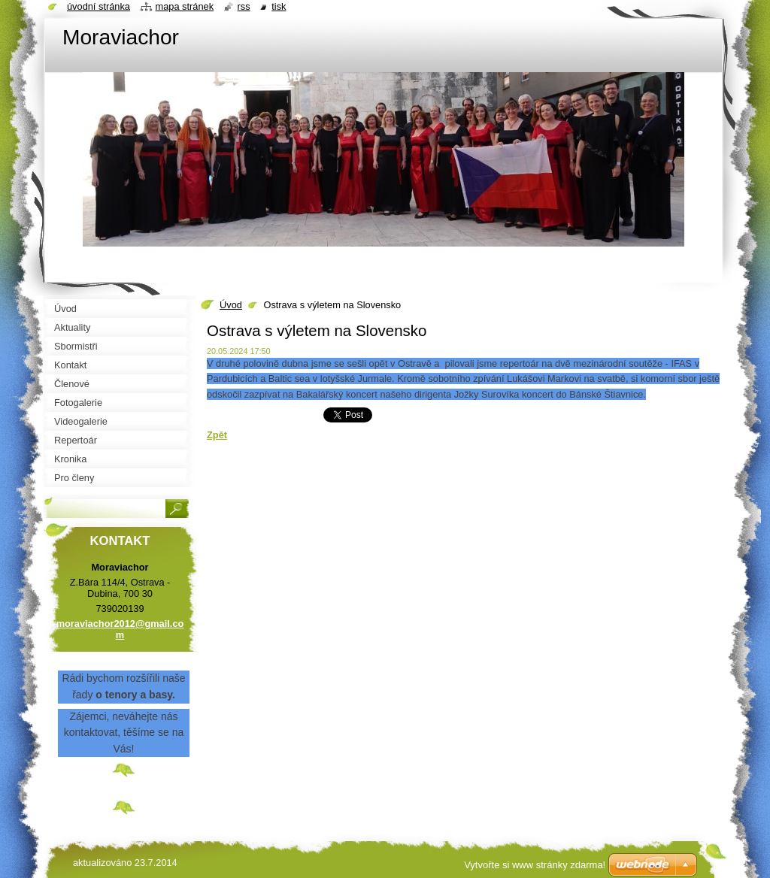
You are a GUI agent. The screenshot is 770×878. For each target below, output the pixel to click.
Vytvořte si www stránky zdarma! (534, 864)
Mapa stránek (185, 6)
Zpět (217, 435)
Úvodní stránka (98, 6)
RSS (244, 6)
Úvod (231, 304)
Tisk (278, 6)
